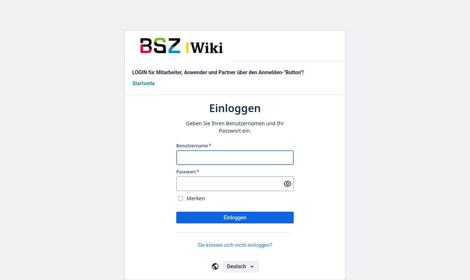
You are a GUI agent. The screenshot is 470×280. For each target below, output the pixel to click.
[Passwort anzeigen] (287, 184)
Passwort (187, 172)
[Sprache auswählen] (241, 266)
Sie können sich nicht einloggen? (235, 245)
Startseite (143, 83)
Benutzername (193, 146)
